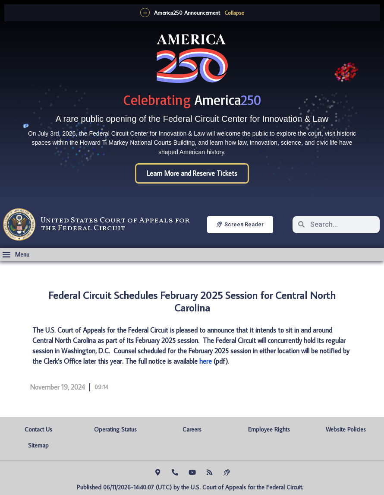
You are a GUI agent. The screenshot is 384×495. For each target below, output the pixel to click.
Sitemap (38, 445)
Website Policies (346, 429)
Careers (192, 429)
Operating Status (115, 429)
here (205, 361)
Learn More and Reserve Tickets (192, 173)
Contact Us (38, 429)
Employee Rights (269, 429)
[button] (15, 254)
